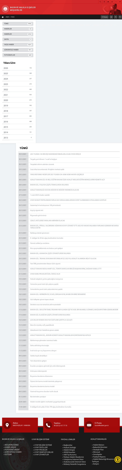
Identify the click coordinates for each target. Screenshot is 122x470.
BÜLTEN (114, 25)
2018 (18, 111)
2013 (18, 138)
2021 (18, 95)
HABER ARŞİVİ (68, 25)
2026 (18, 68)
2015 (18, 127)
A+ (120, 16)
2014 (18, 132)
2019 (18, 105)
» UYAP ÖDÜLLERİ (40, 464)
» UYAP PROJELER (40, 467)
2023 (18, 84)
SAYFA (18, 39)
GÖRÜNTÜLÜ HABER (100, 25)
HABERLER (18, 29)
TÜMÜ (18, 24)
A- (115, 16)
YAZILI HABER (18, 45)
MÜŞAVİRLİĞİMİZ (54, 25)
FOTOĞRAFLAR (18, 55)
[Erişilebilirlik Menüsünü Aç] (117, 459)
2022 (18, 89)
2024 (18, 79)
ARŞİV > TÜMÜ (10, 17)
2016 (18, 122)
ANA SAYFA (41, 25)
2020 (18, 100)
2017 (18, 116)
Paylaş (105, 17)
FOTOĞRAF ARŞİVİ (83, 25)
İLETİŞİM (40, 29)
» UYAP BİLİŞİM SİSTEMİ (42, 462)
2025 (18, 73)
